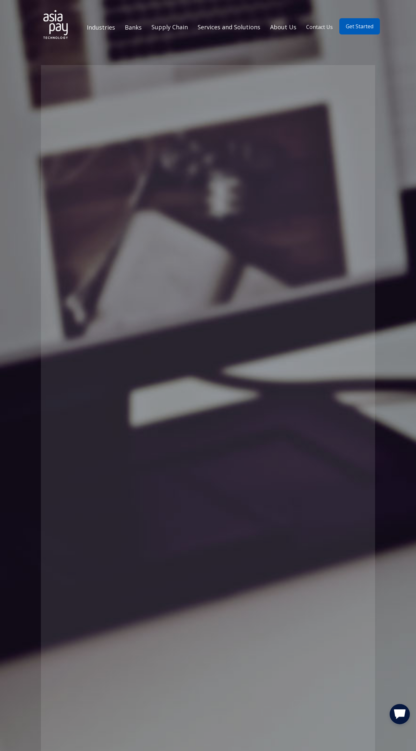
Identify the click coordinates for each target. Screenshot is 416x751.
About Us (283, 27)
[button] (400, 716)
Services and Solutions (229, 27)
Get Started (359, 26)
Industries (101, 27)
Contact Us (319, 27)
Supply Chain (169, 27)
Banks (133, 27)
